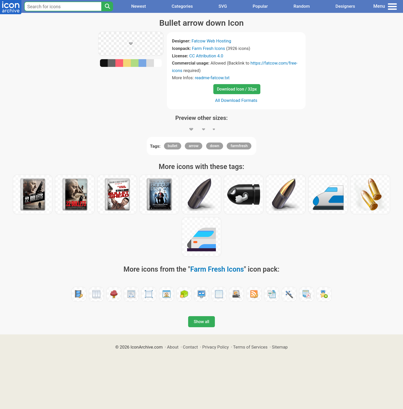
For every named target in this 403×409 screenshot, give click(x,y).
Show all (201, 321)
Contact (190, 347)
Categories (182, 6)
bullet (172, 146)
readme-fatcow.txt (212, 77)
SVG (222, 6)
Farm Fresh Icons (208, 48)
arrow (193, 146)
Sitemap (280, 347)
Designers (345, 6)
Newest (138, 6)
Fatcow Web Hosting (211, 40)
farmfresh (239, 146)
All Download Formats (236, 100)
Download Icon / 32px (237, 89)
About (173, 347)
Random (302, 6)
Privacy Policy (215, 347)
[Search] (107, 6)
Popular (260, 6)
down (214, 146)
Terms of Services (250, 347)
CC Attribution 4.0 (206, 55)
